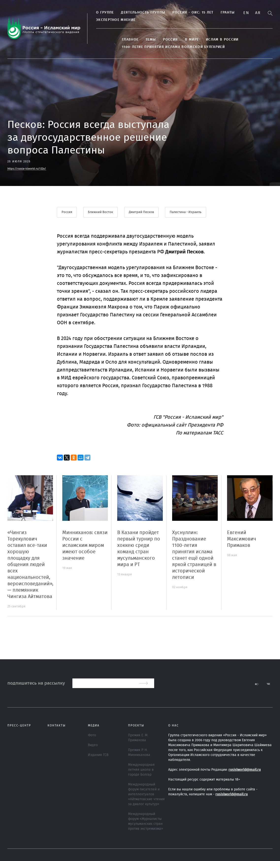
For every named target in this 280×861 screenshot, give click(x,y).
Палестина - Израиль (185, 212)
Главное (130, 39)
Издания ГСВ (98, 755)
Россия (170, 39)
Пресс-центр (19, 725)
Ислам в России (222, 39)
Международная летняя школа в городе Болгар (141, 769)
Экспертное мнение (115, 20)
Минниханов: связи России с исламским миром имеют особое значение (85, 545)
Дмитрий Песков (141, 212)
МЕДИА (93, 725)
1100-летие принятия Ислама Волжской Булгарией (173, 47)
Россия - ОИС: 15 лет (192, 12)
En (246, 13)
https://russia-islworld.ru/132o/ (26, 168)
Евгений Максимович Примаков (241, 539)
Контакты (57, 725)
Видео (93, 745)
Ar (258, 13)
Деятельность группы (143, 12)
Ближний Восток (100, 212)
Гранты (228, 12)
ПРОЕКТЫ (136, 725)
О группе (105, 12)
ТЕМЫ (151, 39)
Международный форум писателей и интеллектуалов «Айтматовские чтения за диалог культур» (146, 794)
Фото (92, 735)
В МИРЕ (192, 39)
